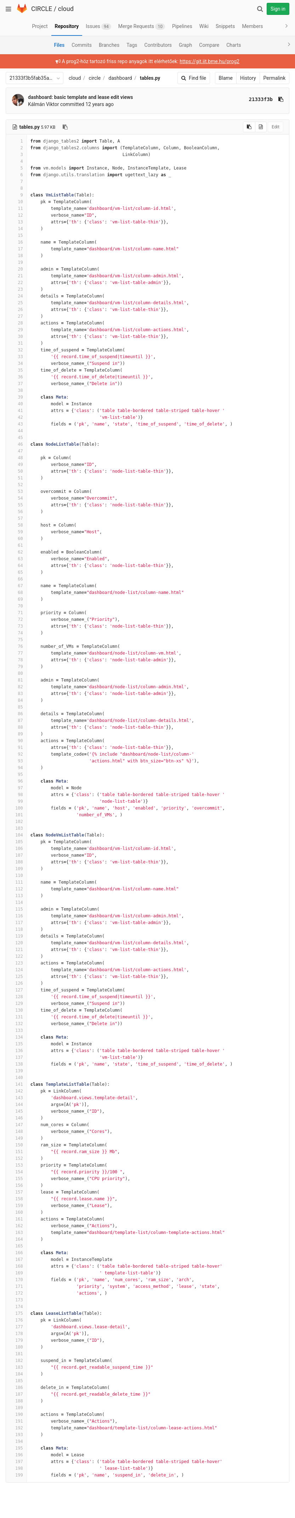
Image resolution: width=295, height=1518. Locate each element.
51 (16, 478)
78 (16, 659)
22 (16, 282)
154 (16, 1171)
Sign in (278, 9)
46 (16, 444)
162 (16, 1225)
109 (16, 868)
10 (16, 201)
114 (16, 902)
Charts (233, 45)
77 (16, 653)
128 (16, 996)
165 (16, 1246)
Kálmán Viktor (43, 104)
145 (16, 1111)
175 (16, 1313)
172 (16, 1293)
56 (16, 511)
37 (16, 383)
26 (16, 309)
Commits (82, 45)
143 (16, 1097)
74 (16, 632)
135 (16, 1043)
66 (16, 579)
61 (16, 545)
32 (16, 349)
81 (16, 680)
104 (16, 835)
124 (16, 969)
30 (16, 336)
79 (16, 666)
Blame (226, 78)
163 (16, 1232)
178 (16, 1333)
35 (16, 370)
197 (16, 1461)
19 (16, 262)
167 (16, 1259)
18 (16, 255)
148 (16, 1131)
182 (16, 1360)
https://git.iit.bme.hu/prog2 (209, 61)
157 (16, 1192)
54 (16, 498)
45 (16, 437)
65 (16, 572)
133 (16, 1030)
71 (16, 612)
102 (16, 821)
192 (16, 1427)
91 (16, 747)
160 (16, 1212)
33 (16, 356)
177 (16, 1326)
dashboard (120, 78)
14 (16, 228)
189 (16, 1407)
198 (16, 1468)
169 (16, 1272)
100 (16, 808)
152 (16, 1158)
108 (16, 862)
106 (16, 848)
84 (16, 700)
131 (16, 1016)
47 (16, 451)
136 (16, 1050)
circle (95, 78)
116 (16, 915)
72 (16, 619)
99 (16, 801)
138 (16, 1064)
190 (16, 1414)
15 (16, 235)
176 (16, 1320)
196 (16, 1454)
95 (16, 774)
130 (16, 1010)
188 (16, 1401)
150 (16, 1144)
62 (16, 552)
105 (16, 841)
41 (16, 410)
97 (16, 787)
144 (16, 1104)
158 (16, 1198)
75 (16, 639)
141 (16, 1084)
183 (16, 1367)
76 (16, 646)
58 (16, 525)
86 (16, 713)
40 (16, 403)
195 (16, 1448)
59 (16, 531)
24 (16, 296)
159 (16, 1205)
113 (16, 895)
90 (16, 740)
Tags (131, 45)
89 (16, 734)
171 (16, 1286)
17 (16, 248)
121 (16, 949)
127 (16, 990)
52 (16, 484)
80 (16, 673)
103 (16, 828)
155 (16, 1178)
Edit (275, 126)
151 (16, 1151)
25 (16, 302)
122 (16, 956)
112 (16, 888)
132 (16, 1023)
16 (16, 242)
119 (16, 936)
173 (16, 1299)
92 (16, 754)
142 (16, 1091)
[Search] (260, 9)
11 (16, 208)
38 (16, 390)
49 (16, 464)
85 (16, 707)
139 (16, 1070)
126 (16, 983)
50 (16, 471)
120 (16, 942)
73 (16, 626)
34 (16, 363)
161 (16, 1219)
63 (16, 558)
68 (16, 592)
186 (16, 1387)
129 (16, 1003)
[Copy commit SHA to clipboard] (280, 99)
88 (16, 727)
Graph (185, 45)
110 (16, 875)
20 (16, 269)
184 (16, 1374)
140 (16, 1077)
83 (16, 693)
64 (16, 565)
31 (16, 343)
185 (16, 1380)
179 (16, 1340)
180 (16, 1347)
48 (16, 457)
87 (16, 720)
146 (16, 1118)
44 (16, 430)
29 (16, 329)
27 (16, 316)
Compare (209, 45)
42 (16, 417)
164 (16, 1239)
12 (16, 215)
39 (16, 397)
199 (16, 1475)
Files (59, 45)
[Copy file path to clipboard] (65, 126)
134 (16, 1037)
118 (16, 929)
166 (16, 1252)
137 (16, 1057)
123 (16, 963)
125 (16, 976)
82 (16, 686)
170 (16, 1279)
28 (16, 323)
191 (16, 1421)
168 (16, 1266)
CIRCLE (41, 8)
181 (16, 1353)
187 (16, 1394)
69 (16, 599)
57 (16, 518)
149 (16, 1138)
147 (16, 1124)
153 (16, 1165)
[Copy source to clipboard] (249, 127)
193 (16, 1434)
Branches (109, 45)
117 (16, 922)
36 (16, 376)
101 (16, 814)
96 (16, 781)
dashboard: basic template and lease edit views (80, 97)
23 (16, 289)
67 (16, 585)
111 (16, 882)
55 (16, 504)
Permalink (274, 78)
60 (16, 538)
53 (16, 491)
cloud (66, 8)
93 (16, 760)
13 (16, 221)
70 (16, 606)
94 (16, 767)
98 (16, 794)
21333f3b (261, 99)
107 (16, 855)
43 (16, 424)
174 (16, 1306)
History (248, 78)
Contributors (158, 45)
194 (16, 1441)
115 (16, 909)
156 (16, 1185)
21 (16, 275)
